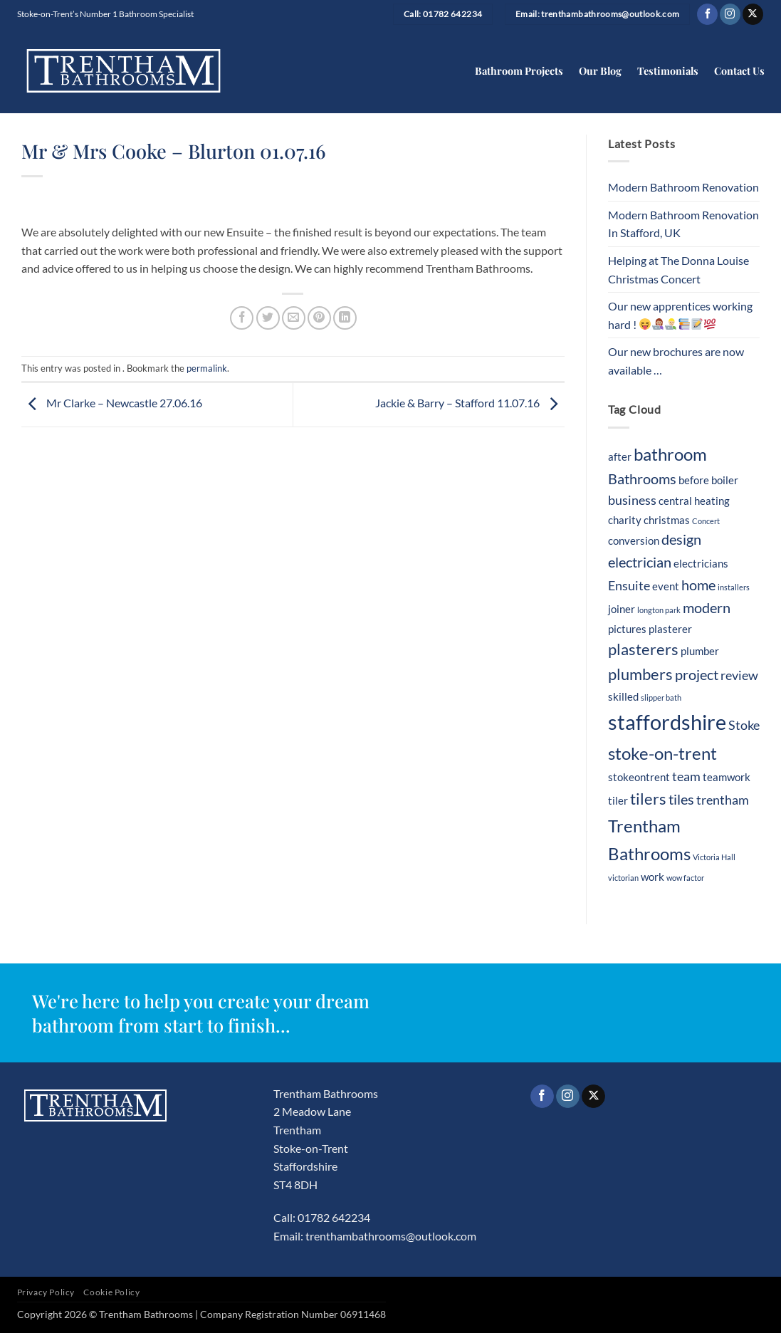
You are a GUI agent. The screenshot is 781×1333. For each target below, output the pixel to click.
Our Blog (600, 70)
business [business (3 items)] (632, 500)
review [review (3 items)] (739, 675)
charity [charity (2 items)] (624, 519)
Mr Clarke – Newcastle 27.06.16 (111, 403)
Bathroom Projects (519, 70)
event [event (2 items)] (665, 586)
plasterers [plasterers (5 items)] (643, 649)
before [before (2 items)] (693, 480)
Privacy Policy (46, 1292)
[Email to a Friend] (293, 318)
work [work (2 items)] (652, 876)
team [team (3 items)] (686, 776)
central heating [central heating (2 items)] (694, 500)
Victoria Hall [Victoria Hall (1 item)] (714, 857)
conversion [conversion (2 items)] (633, 540)
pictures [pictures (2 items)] (627, 628)
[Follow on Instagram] (730, 14)
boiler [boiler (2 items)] (724, 480)
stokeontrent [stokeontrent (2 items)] (639, 776)
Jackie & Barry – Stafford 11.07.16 (470, 403)
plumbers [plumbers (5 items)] (640, 674)
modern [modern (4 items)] (706, 607)
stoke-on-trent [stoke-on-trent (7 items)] (662, 753)
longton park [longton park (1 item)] (659, 610)
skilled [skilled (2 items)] (623, 696)
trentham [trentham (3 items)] (722, 800)
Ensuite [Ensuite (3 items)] (629, 585)
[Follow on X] (753, 14)
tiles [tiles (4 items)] (681, 798)
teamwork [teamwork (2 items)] (726, 776)
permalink (207, 368)
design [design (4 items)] (681, 539)
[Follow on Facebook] (707, 14)
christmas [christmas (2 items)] (667, 519)
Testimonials (667, 70)
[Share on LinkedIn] (345, 318)
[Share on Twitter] (268, 318)
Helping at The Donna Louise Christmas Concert (678, 269)
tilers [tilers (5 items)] (648, 799)
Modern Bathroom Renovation (683, 187)
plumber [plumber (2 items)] (700, 650)
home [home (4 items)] (698, 584)
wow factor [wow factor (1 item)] (685, 877)
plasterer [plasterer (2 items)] (670, 628)
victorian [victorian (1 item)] (623, 877)
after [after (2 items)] (619, 456)
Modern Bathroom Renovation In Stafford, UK (683, 224)
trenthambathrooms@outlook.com (390, 1236)
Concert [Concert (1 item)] (706, 521)
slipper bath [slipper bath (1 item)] (661, 697)
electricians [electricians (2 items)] (700, 563)
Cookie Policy (111, 1292)
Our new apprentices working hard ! (680, 315)
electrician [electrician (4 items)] (639, 561)
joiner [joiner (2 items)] (621, 608)
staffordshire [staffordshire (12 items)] (667, 721)
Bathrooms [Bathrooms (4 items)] (642, 478)
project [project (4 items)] (696, 674)
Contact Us (739, 70)
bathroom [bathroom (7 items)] (670, 454)
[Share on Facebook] (241, 318)
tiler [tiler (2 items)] (618, 800)
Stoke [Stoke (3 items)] (744, 725)
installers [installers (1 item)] (734, 587)
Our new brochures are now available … (676, 361)
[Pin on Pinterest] (319, 318)
